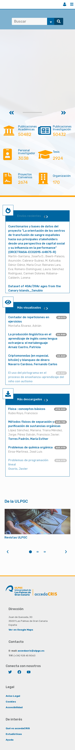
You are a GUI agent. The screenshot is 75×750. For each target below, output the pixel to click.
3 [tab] (45, 552)
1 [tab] (30, 551)
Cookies (11, 701)
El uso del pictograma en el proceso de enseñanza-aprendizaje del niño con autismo (36, 377)
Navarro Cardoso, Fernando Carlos (32, 364)
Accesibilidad (14, 707)
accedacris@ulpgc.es (31, 650)
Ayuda (9, 739)
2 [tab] (38, 552)
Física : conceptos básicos (26, 409)
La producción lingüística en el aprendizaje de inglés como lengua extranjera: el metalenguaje (32, 339)
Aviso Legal (13, 695)
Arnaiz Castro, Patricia (24, 347)
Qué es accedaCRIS (18, 728)
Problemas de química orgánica (30, 447)
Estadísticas (14, 734)
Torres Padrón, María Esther (28, 439)
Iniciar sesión (64, 4)
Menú (72, 4)
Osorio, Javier (18, 468)
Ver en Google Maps (21, 629)
